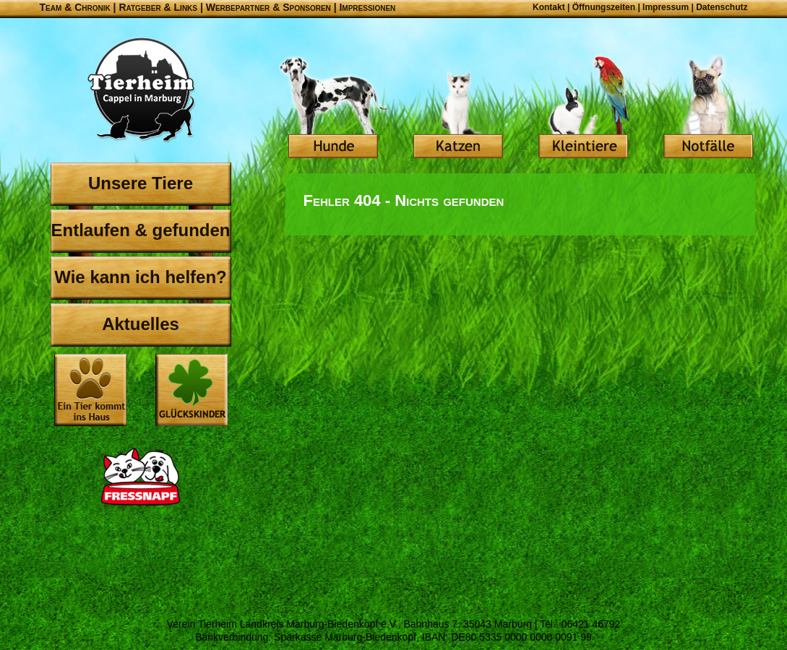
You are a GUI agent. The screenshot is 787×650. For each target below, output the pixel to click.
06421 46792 (591, 624)
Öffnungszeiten (603, 7)
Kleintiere (583, 108)
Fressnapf (141, 477)
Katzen (458, 108)
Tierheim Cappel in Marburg (141, 90)
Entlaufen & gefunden (141, 230)
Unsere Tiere (140, 183)
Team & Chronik (75, 7)
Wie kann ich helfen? (140, 277)
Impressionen (367, 7)
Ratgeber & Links (158, 7)
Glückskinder (191, 391)
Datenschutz (721, 7)
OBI (141, 563)
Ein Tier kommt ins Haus (90, 390)
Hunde (333, 108)
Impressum (665, 7)
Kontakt (549, 7)
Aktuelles (140, 324)
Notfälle (708, 108)
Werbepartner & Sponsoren (268, 7)
